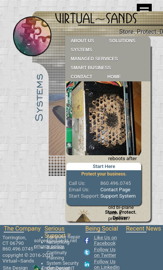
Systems (81, 49)
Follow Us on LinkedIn (107, 264)
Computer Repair (63, 237)
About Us (82, 41)
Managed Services (94, 59)
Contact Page (115, 189)
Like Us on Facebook (105, 240)
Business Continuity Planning (56, 253)
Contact (82, 77)
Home (114, 77)
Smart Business (91, 67)
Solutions (122, 41)
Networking (57, 242)
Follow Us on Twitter (105, 252)
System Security (62, 263)
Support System (118, 196)
